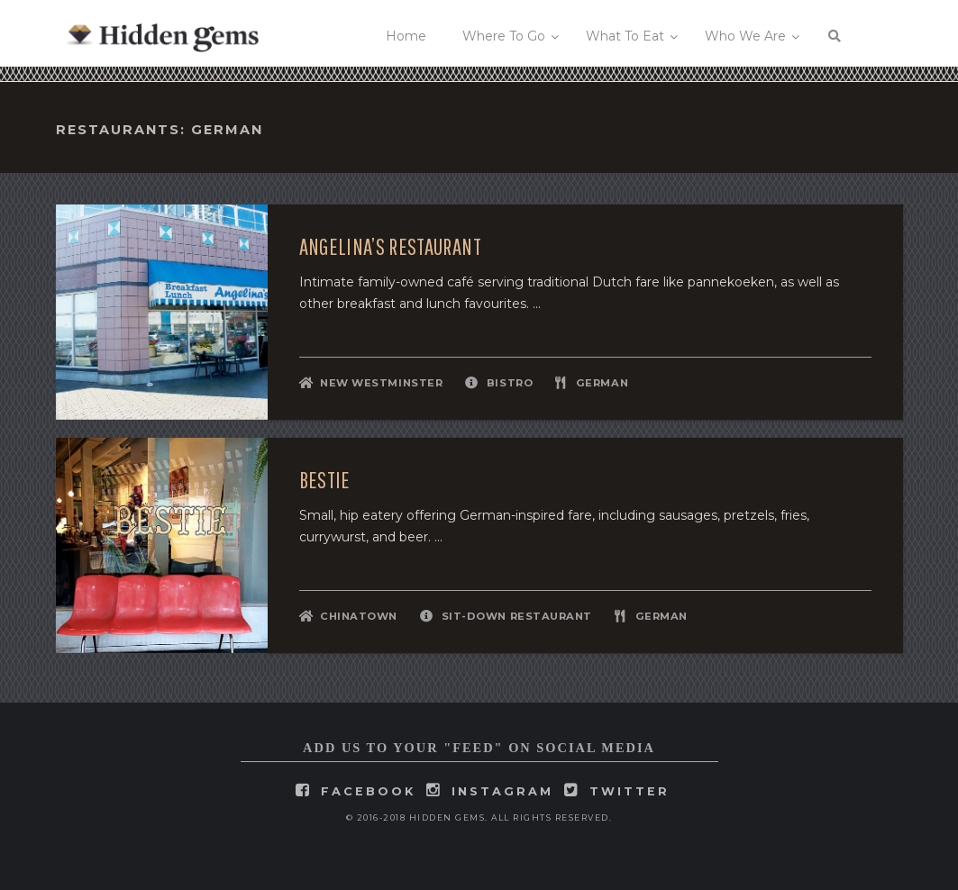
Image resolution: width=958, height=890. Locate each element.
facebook (368, 791)
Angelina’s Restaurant (390, 246)
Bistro (510, 383)
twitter (629, 791)
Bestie (325, 480)
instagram (502, 791)
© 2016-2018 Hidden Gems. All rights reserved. (479, 817)
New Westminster (381, 383)
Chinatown (358, 616)
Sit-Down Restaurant (517, 616)
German (602, 383)
